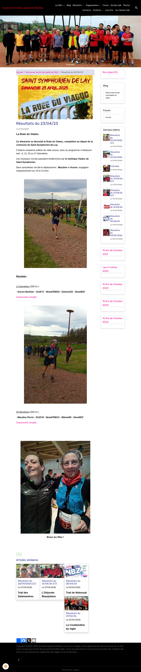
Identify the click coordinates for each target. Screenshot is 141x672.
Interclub (115, 170)
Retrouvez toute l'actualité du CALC (42, 72)
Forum (106, 5)
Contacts (87, 10)
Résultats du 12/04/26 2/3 (116, 205)
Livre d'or (109, 10)
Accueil (19, 72)
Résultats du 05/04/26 (73, 582)
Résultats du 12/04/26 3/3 (49, 582)
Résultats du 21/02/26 (73, 614)
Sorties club (116, 5)
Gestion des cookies (71, 668)
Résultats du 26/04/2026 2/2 (27, 582)
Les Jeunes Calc (122, 10)
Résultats (77, 5)
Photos (126, 5)
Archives (97, 10)
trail (19, 554)
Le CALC (59, 5)
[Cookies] (6, 666)
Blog (69, 5)
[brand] (22, 8)
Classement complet (26, 297)
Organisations (92, 5)
